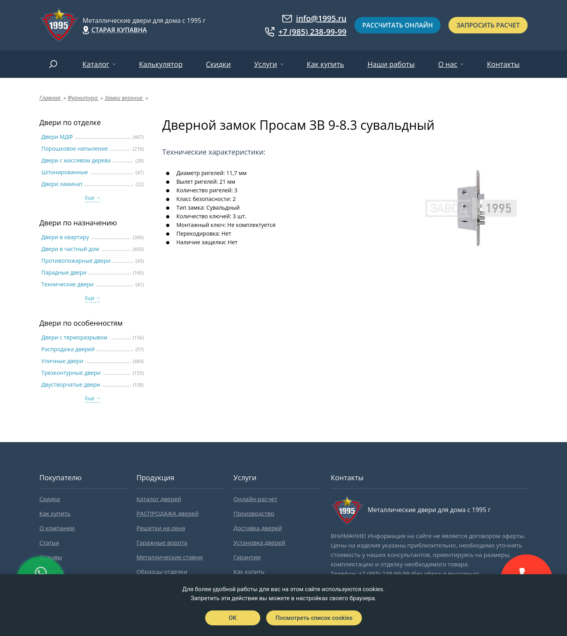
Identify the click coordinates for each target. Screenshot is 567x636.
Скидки (218, 64)
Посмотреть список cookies (314, 617)
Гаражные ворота (161, 542)
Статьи (49, 542)
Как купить (325, 64)
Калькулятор (161, 64)
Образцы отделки (161, 571)
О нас (448, 64)
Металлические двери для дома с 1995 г (144, 20)
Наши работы (391, 64)
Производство (253, 513)
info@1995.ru (314, 18)
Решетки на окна (160, 528)
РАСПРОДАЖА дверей (167, 513)
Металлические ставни (169, 557)
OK (233, 617)
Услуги (265, 64)
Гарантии (247, 557)
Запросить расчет (488, 25)
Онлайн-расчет (255, 499)
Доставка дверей (257, 528)
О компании (57, 528)
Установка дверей (259, 542)
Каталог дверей (158, 499)
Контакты (503, 64)
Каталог (95, 64)
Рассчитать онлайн (397, 25)
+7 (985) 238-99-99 (305, 32)
